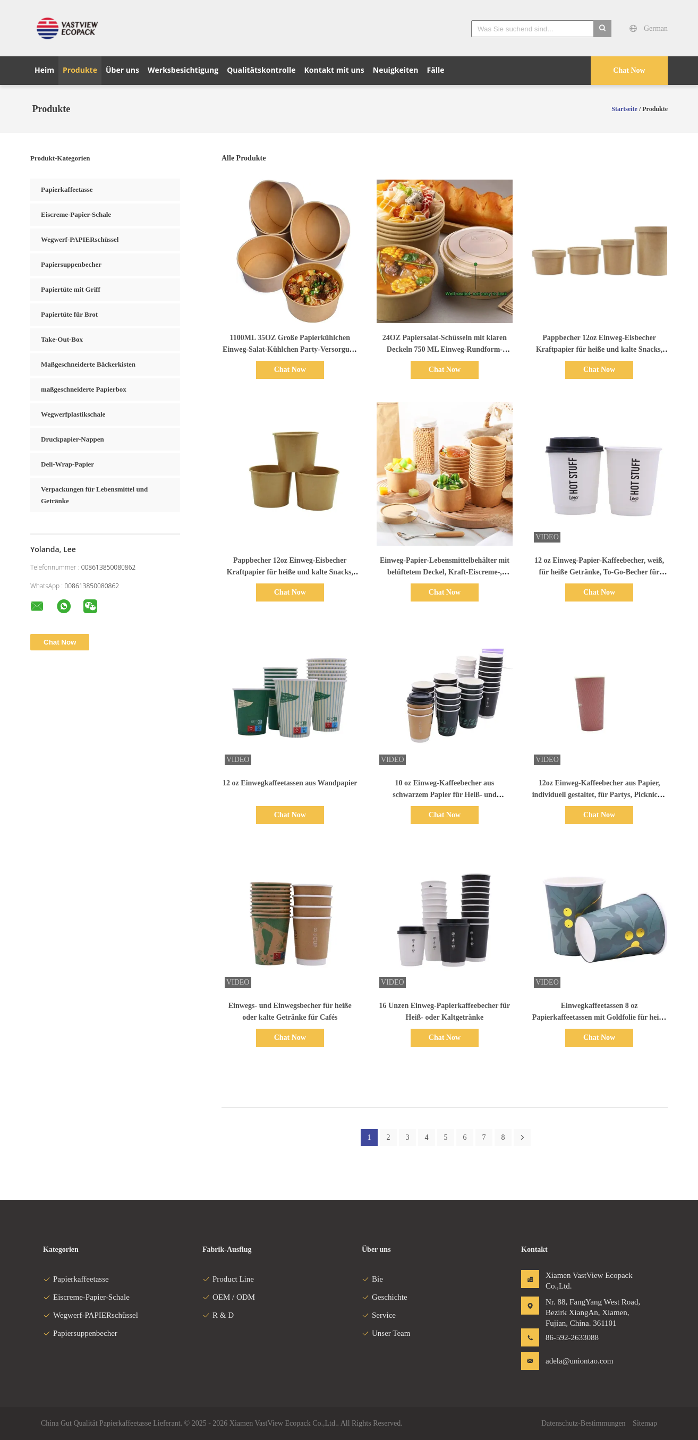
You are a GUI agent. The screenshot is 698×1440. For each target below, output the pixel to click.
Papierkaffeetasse (66, 189)
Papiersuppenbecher (71, 264)
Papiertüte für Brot (69, 314)
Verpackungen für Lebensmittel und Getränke (94, 495)
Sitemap (645, 1423)
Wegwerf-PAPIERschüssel (79, 239)
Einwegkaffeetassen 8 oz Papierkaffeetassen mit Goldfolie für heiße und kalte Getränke (599, 1017)
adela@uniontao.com (579, 1361)
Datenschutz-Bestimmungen (583, 1423)
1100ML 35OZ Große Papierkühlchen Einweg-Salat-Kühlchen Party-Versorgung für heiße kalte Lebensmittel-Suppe (290, 349)
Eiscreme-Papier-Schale (76, 214)
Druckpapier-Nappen (72, 439)
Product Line (228, 1279)
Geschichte (384, 1297)
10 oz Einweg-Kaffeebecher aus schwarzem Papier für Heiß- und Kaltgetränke (444, 794)
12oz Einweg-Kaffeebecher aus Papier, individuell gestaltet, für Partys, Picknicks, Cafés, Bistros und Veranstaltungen (599, 794)
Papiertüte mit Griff (70, 289)
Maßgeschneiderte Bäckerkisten (88, 364)
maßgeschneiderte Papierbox (83, 389)
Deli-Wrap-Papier (67, 464)
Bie (372, 1279)
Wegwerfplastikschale (73, 414)
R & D (218, 1315)
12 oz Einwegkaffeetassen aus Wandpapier (290, 783)
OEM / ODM (228, 1297)
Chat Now (629, 70)
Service (379, 1315)
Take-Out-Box (62, 339)
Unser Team (386, 1333)
